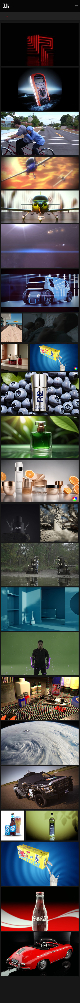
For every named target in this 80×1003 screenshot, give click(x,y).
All (7, 16)
